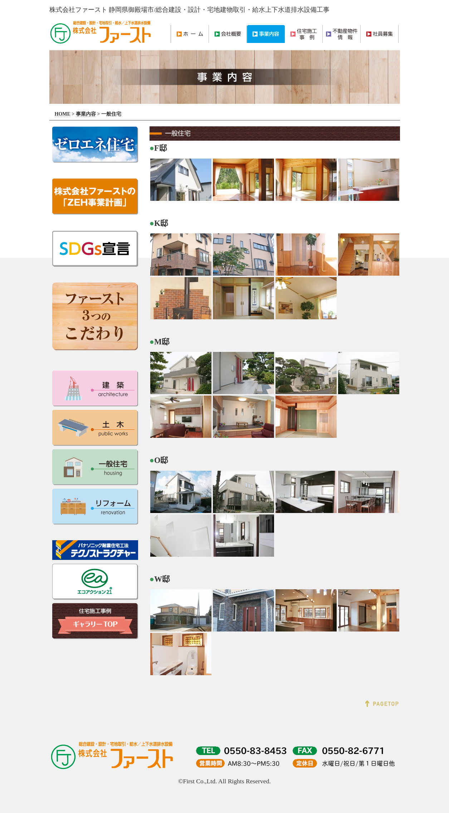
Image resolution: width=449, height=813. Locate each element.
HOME (62, 114)
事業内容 (86, 114)
